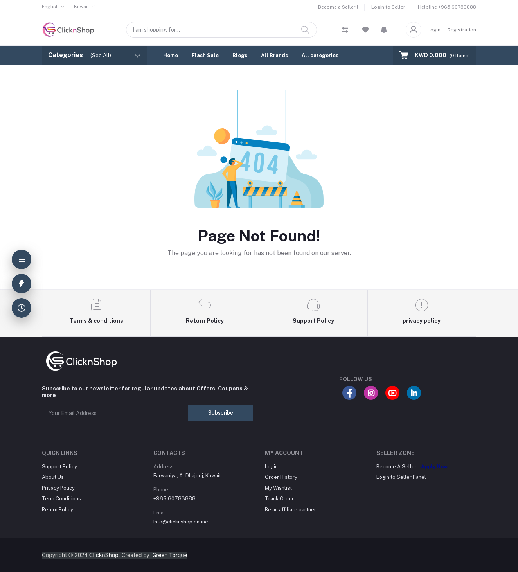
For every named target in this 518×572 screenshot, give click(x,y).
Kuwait (81, 6)
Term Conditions (61, 499)
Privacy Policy (58, 488)
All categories (320, 55)
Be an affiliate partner (290, 510)
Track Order (279, 499)
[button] (384, 29)
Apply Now (434, 466)
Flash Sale (205, 55)
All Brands (274, 55)
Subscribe (220, 413)
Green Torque (169, 555)
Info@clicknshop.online (180, 522)
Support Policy (59, 466)
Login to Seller (388, 7)
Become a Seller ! (338, 7)
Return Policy (57, 510)
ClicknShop (104, 555)
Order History (281, 477)
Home (170, 55)
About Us (53, 477)
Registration (462, 29)
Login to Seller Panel (401, 477)
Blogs (239, 55)
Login (434, 29)
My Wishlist (278, 488)
